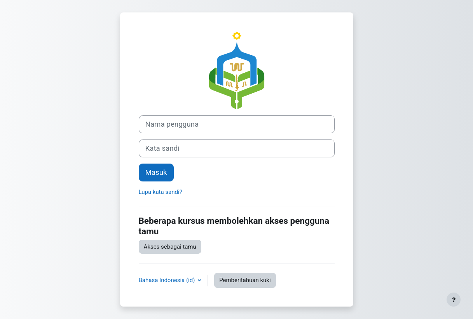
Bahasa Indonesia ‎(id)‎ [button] (168, 280)
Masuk (156, 172)
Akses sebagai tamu (170, 246)
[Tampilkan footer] (454, 300)
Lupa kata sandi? (160, 191)
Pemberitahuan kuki (245, 280)
